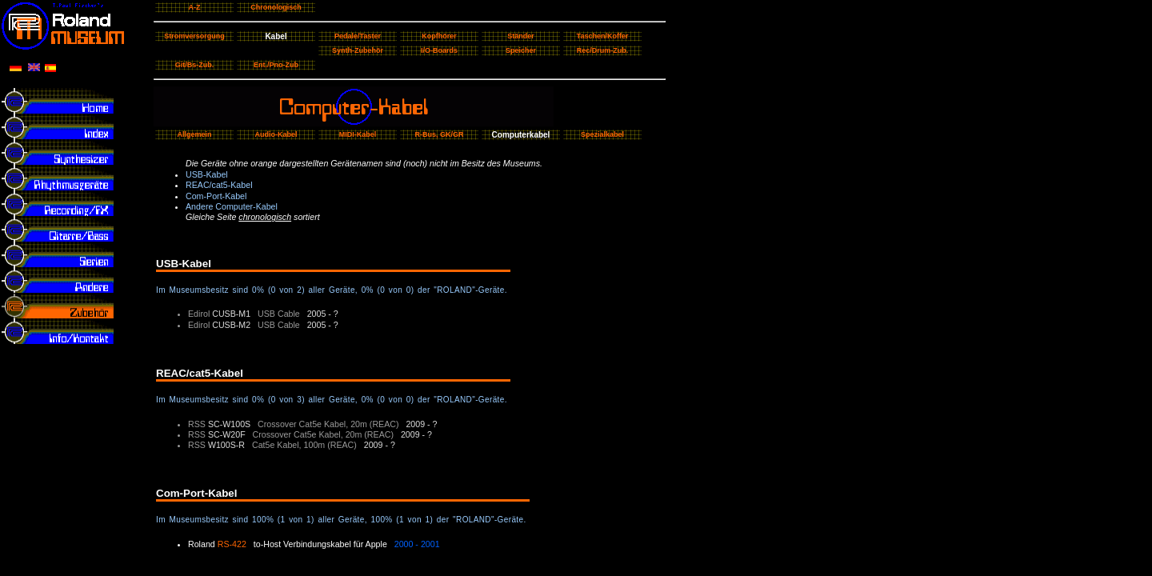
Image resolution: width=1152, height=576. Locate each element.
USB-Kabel (207, 174)
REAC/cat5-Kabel (219, 185)
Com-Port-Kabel (216, 196)
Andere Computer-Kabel (232, 206)
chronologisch (264, 217)
